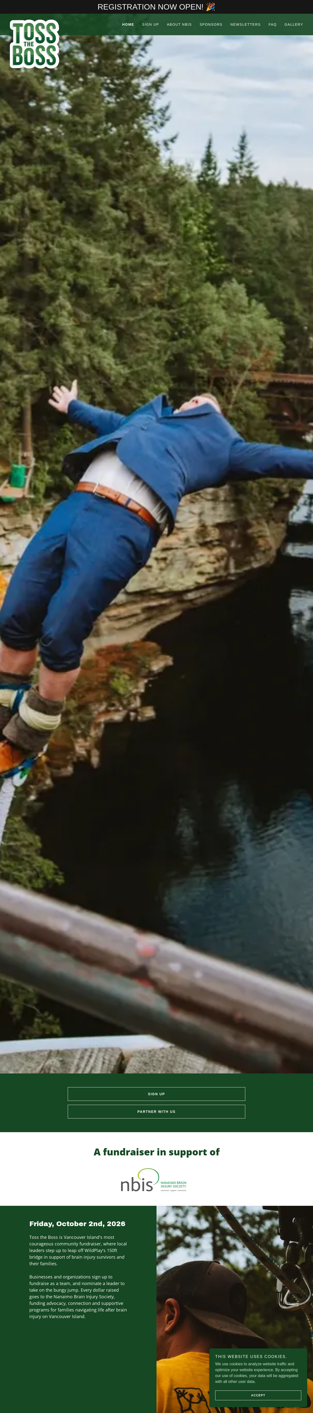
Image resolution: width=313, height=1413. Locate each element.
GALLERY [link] (293, 24)
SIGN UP (156, 1094)
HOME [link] (128, 24)
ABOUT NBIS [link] (179, 24)
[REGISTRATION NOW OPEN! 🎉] (156, 7)
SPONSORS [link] (211, 24)
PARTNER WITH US (156, 1112)
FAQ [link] (272, 24)
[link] (46, 21)
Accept (258, 1395)
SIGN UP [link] (150, 24)
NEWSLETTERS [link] (245, 24)
